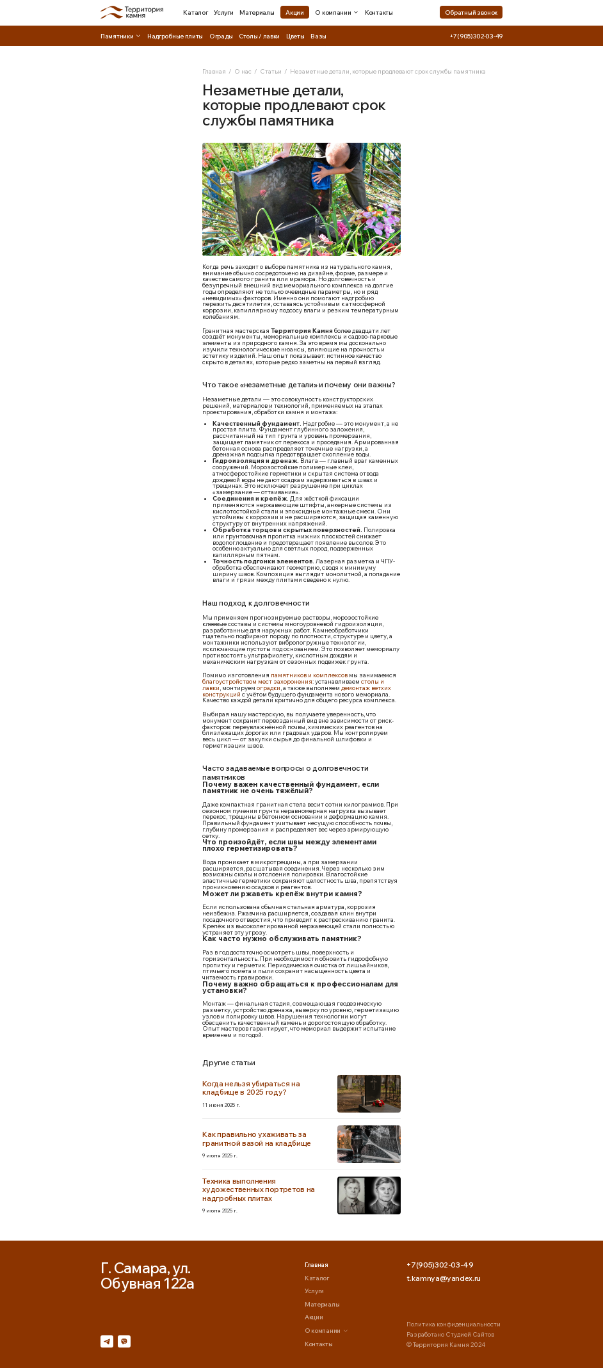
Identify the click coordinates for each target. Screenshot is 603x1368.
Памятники (120, 36)
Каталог (195, 12)
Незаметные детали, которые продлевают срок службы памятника (388, 71)
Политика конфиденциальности (453, 1324)
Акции (294, 12)
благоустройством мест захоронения (257, 681)
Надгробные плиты (175, 36)
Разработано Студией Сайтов (450, 1334)
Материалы (256, 12)
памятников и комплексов (309, 675)
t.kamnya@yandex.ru (443, 1278)
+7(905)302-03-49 (475, 36)
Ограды (220, 36)
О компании (336, 12)
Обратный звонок (471, 12)
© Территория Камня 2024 (445, 1344)
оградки (268, 687)
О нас (243, 71)
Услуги (223, 12)
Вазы (318, 36)
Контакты (379, 12)
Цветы (295, 36)
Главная (214, 71)
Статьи (271, 71)
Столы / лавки (259, 36)
